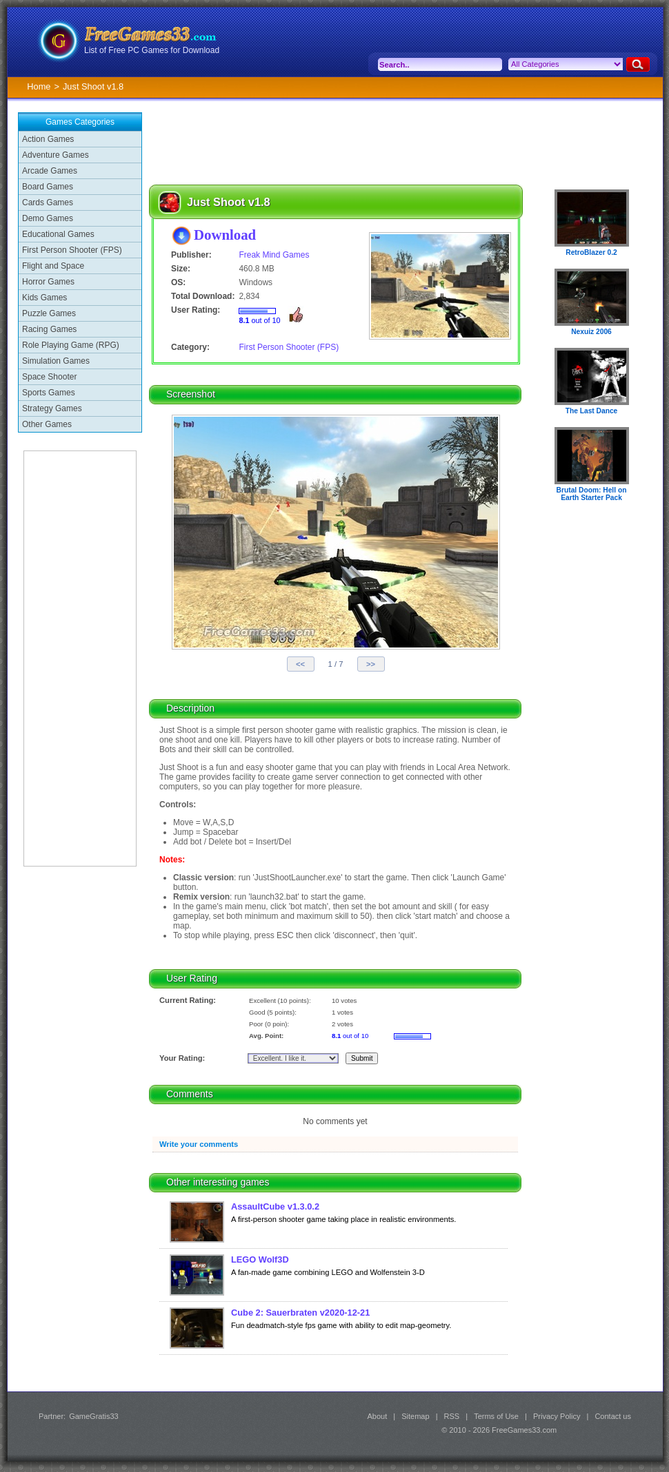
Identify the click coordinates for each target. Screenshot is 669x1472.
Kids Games (44, 297)
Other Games (47, 424)
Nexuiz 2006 (591, 331)
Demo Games (47, 218)
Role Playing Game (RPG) (70, 345)
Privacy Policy (556, 1416)
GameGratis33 (94, 1416)
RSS (452, 1416)
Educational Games (58, 234)
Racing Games (49, 329)
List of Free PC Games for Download (151, 50)
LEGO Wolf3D (260, 1259)
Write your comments (198, 1144)
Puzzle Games (49, 313)
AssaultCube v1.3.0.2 (275, 1206)
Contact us (613, 1416)
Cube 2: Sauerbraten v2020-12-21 (300, 1312)
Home (38, 86)
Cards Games (47, 202)
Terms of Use (496, 1416)
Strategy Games (52, 408)
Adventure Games (55, 155)
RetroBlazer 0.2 (591, 252)
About (377, 1416)
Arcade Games (49, 171)
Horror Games (48, 282)
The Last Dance (592, 411)
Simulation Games (56, 361)
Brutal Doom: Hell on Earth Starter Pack (592, 493)
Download (225, 234)
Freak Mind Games (274, 255)
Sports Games (48, 392)
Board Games (47, 186)
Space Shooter (49, 377)
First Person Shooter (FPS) (72, 250)
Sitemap (415, 1416)
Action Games (48, 139)
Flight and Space (53, 266)
